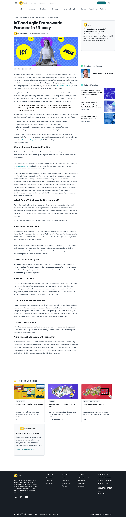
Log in (92, 3)
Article (16, 17)
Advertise (33, 3)
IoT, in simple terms (64, 86)
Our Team (81, 480)
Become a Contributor (105, 480)
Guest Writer (22, 33)
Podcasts (49, 480)
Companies (66, 483)
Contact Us (101, 494)
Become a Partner (103, 483)
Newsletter (93, 9)
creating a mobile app (23, 166)
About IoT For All (83, 478)
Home (64, 478)
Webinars (49, 478)
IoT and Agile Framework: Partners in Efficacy (44, 17)
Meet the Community (104, 478)
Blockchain (23, 17)
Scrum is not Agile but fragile (32, 140)
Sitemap (55, 514)
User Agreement (45, 514)
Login (99, 491)
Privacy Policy (33, 514)
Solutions (83, 9)
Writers (64, 486)
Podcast (103, 9)
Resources (49, 483)
